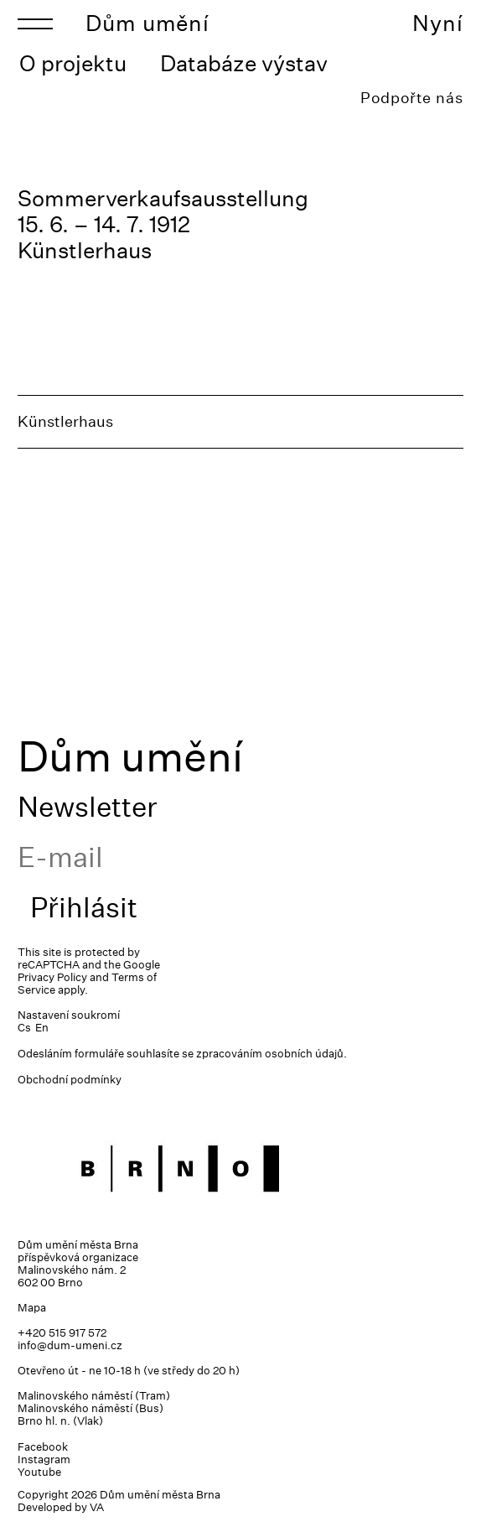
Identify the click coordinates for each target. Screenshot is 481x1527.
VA (97, 1507)
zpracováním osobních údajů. (271, 1054)
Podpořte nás (411, 97)
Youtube (39, 1472)
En (42, 1027)
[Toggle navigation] (35, 23)
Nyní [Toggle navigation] (437, 23)
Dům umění (147, 23)
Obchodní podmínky (70, 1080)
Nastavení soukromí (69, 1015)
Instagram (44, 1459)
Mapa (32, 1308)
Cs (24, 1027)
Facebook (43, 1447)
